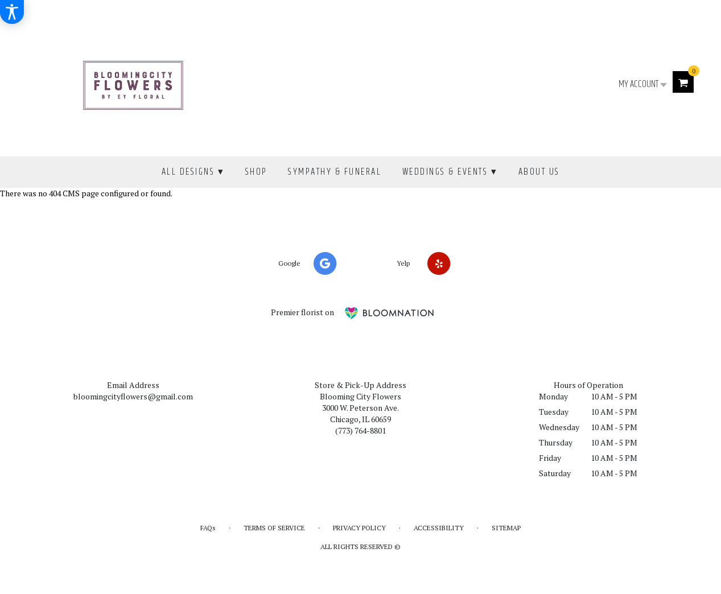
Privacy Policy (359, 527)
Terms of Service (274, 527)
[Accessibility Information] (12, 12)
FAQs (208, 527)
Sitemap (506, 527)
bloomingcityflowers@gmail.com (133, 396)
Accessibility (439, 527)
